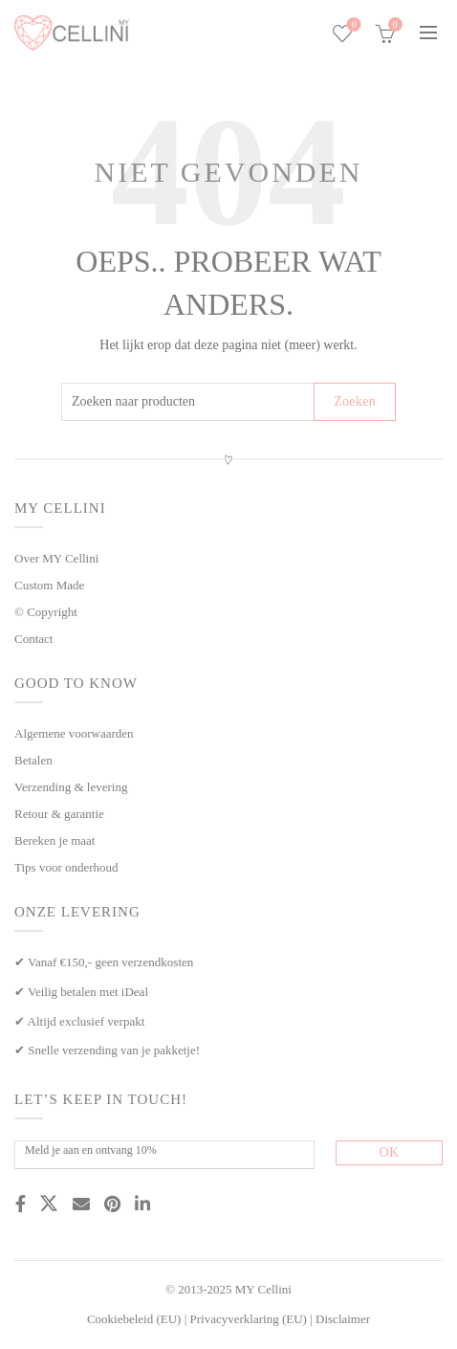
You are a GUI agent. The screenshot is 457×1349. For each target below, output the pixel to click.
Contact (33, 638)
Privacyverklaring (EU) (248, 1319)
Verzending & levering (70, 787)
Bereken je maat (54, 840)
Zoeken (355, 401)
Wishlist (352, 25)
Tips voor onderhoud (66, 867)
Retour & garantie (59, 814)
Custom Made (49, 585)
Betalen (33, 760)
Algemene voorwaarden (74, 733)
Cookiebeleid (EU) (134, 1319)
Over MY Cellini (56, 558)
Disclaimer (343, 1319)
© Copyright (45, 612)
